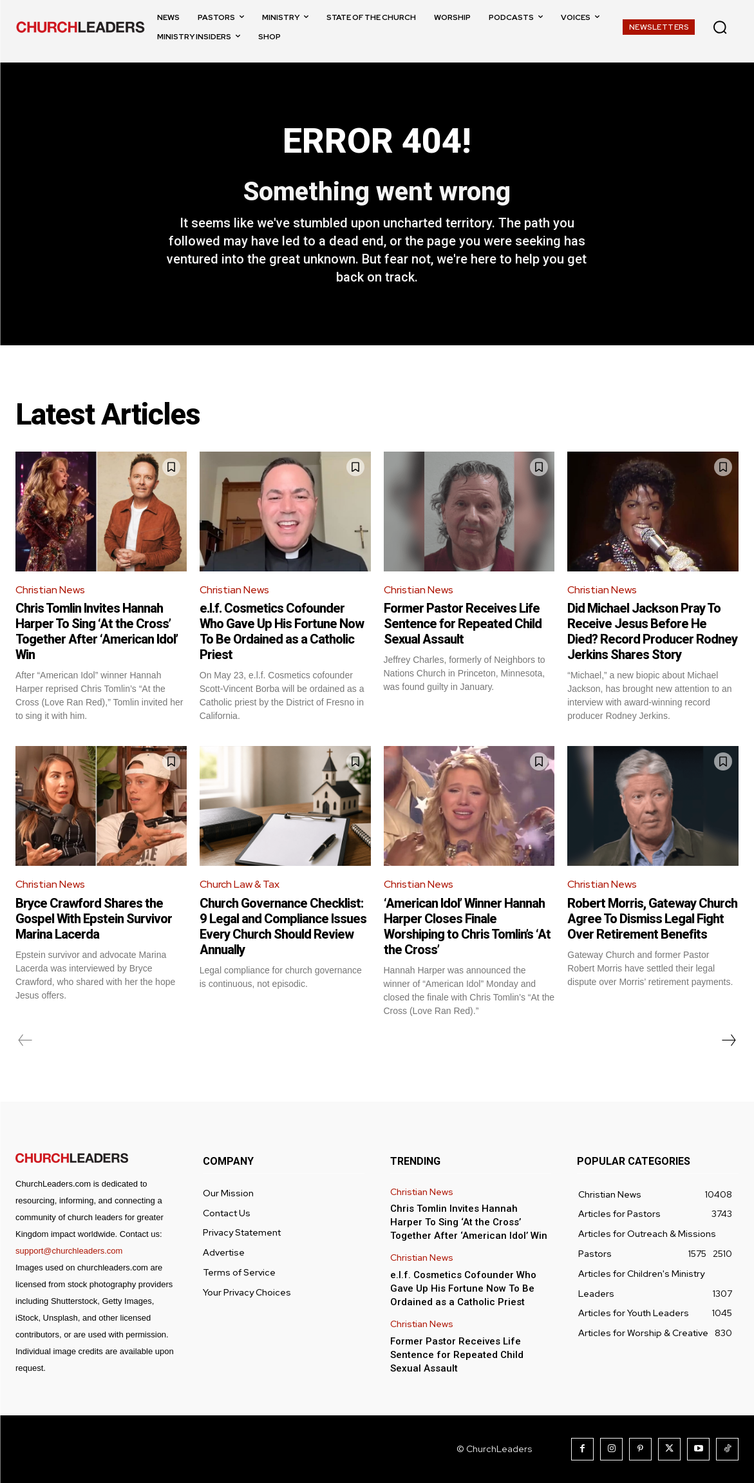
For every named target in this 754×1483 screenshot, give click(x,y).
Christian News (50, 590)
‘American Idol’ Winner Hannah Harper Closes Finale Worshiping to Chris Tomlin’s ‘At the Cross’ (467, 926)
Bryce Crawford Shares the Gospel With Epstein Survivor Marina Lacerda (93, 918)
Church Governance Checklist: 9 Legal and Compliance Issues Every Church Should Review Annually (283, 926)
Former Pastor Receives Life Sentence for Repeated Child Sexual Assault (463, 624)
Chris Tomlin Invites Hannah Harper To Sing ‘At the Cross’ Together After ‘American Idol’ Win (96, 632)
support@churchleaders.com (68, 1251)
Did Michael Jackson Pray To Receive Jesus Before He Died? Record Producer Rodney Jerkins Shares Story (652, 632)
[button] (720, 27)
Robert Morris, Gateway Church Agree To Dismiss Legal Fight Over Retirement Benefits (652, 918)
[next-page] (728, 1040)
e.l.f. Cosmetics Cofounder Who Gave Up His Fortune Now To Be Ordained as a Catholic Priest (282, 632)
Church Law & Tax (240, 885)
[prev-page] (25, 1040)
